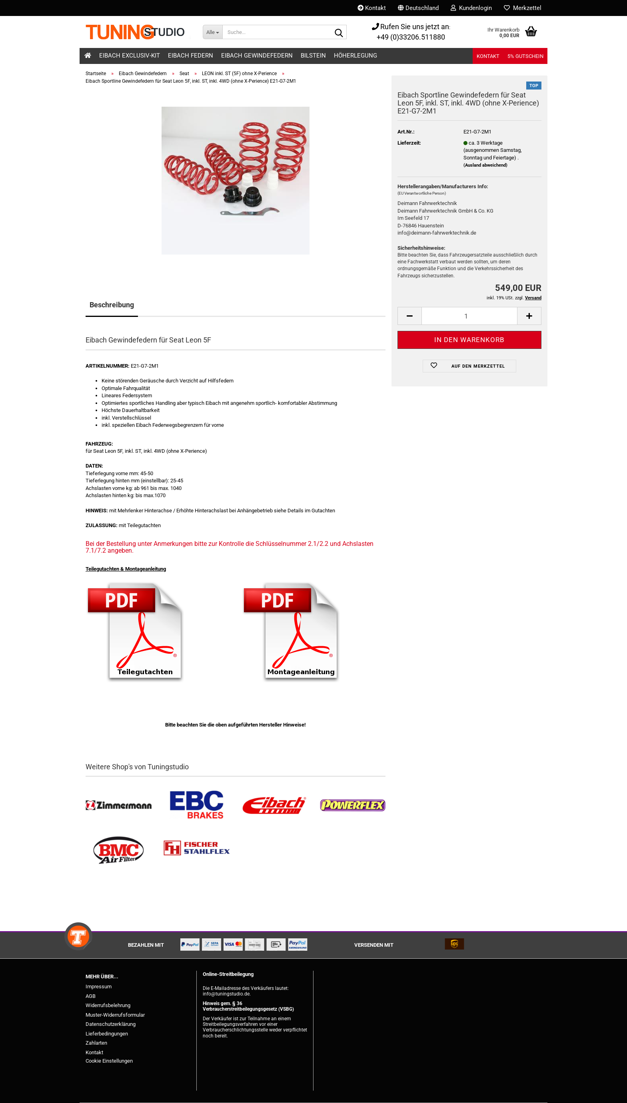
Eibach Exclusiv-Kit (129, 55)
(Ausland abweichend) (485, 165)
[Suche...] (212, 32)
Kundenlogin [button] (471, 8)
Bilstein (313, 55)
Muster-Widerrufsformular (115, 1015)
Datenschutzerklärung (111, 1024)
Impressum (99, 987)
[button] (418, 8)
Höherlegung (355, 55)
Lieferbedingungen (107, 1034)
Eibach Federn (190, 55)
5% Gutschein (525, 56)
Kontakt (371, 8)
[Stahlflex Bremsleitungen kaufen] (197, 850)
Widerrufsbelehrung (108, 1005)
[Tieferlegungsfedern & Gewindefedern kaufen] (275, 805)
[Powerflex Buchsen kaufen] (352, 805)
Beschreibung (112, 305)
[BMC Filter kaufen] (119, 850)
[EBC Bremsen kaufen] (197, 805)
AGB (91, 996)
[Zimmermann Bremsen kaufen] (119, 805)
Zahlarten (96, 1043)
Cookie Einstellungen (109, 1061)
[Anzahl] (469, 316)
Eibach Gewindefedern (257, 55)
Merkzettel (522, 8)
